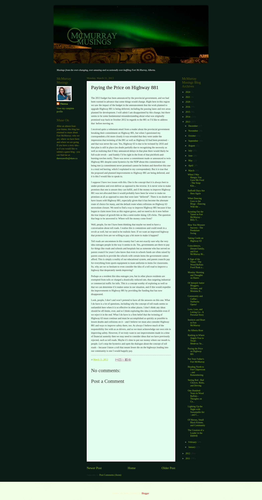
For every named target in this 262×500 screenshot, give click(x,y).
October (192, 136)
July (190, 150)
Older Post (168, 468)
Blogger (145, 493)
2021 (188, 97)
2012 (188, 453)
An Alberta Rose (195, 330)
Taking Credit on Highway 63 (195, 239)
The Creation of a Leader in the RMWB (196, 433)
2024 (188, 92)
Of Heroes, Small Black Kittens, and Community (196, 423)
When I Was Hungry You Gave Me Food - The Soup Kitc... (196, 180)
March (191, 170)
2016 (188, 107)
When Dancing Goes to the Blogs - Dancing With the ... (196, 202)
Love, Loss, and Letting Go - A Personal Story (196, 312)
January (192, 447)
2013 (188, 122)
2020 (188, 102)
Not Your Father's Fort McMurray (196, 360)
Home (132, 468)
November (193, 131)
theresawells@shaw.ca (67, 158)
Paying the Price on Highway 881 (195, 351)
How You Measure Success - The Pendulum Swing (196, 229)
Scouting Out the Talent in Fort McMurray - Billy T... (195, 215)
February (192, 442)
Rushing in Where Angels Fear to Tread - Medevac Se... (196, 339)
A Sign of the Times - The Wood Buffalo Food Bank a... (196, 263)
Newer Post (94, 468)
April (191, 165)
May (190, 160)
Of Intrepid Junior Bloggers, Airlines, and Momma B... (196, 287)
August (191, 145)
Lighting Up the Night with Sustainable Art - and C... (196, 410)
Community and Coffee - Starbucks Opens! (195, 300)
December (193, 126)
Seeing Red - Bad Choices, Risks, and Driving (196, 383)
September (193, 141)
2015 (188, 112)
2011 (188, 458)
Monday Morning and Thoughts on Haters (196, 275)
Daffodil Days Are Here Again (196, 192)
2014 (188, 117)
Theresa (64, 104)
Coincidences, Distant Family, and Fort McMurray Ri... (196, 250)
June (190, 155)
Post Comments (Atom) (110, 475)
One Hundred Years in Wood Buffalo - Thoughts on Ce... (196, 396)
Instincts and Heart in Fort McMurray (196, 323)
